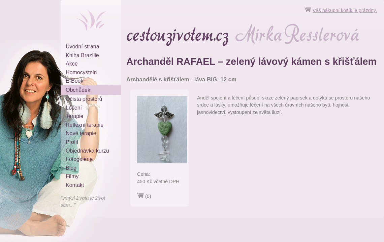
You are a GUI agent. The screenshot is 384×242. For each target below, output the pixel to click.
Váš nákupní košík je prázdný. (345, 10)
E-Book (74, 81)
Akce (72, 64)
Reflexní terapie (84, 125)
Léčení (74, 108)
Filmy (72, 176)
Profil (72, 142)
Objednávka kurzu (87, 151)
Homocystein (81, 72)
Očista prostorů (84, 99)
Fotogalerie (79, 159)
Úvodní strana (82, 46)
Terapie (74, 116)
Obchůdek (78, 90)
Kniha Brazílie (82, 55)
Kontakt (75, 185)
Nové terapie (81, 133)
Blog (71, 168)
